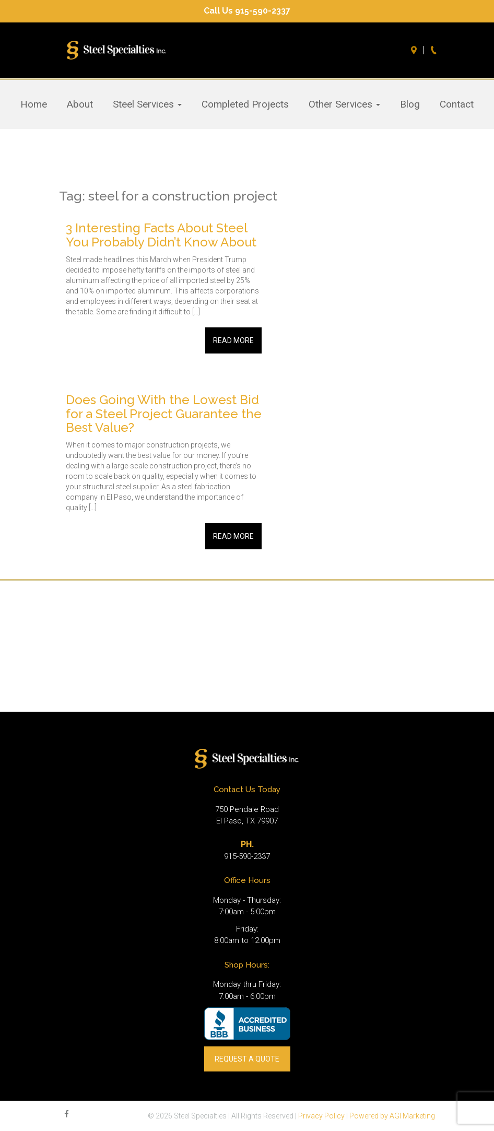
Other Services (344, 104)
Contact (457, 104)
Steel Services (147, 104)
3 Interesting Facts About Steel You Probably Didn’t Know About (161, 234)
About (80, 104)
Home (33, 104)
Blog (410, 104)
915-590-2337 (247, 856)
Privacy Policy (321, 1116)
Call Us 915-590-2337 (247, 11)
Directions (415, 50)
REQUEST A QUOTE (247, 1059)
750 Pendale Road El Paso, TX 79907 (247, 815)
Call (435, 50)
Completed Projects (245, 104)
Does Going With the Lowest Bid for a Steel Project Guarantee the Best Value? (164, 413)
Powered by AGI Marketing (392, 1116)
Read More (233, 340)
